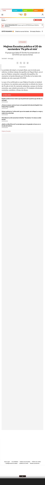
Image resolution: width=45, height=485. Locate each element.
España (4, 20)
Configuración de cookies (11, 463)
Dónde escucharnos (34, 463)
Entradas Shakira (35, 31)
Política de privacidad (25, 461)
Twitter (20, 63)
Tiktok (15, 435)
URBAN (36, 10)
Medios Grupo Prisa (23, 473)
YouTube (19, 435)
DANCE (25, 10)
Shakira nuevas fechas (22, 31)
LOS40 (4, 10)
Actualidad (22, 42)
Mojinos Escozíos (6, 131)
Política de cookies (36, 461)
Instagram (12, 435)
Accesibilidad (15, 461)
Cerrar (42, 25)
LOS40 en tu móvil (23, 463)
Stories (32, 435)
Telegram (27, 63)
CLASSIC (15, 10)
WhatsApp (24, 63)
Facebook (17, 63)
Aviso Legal (7, 461)
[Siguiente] (42, 31)
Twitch (29, 435)
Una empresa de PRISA (22, 469)
